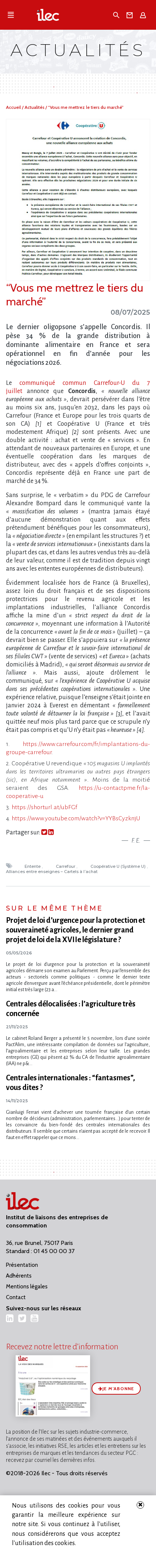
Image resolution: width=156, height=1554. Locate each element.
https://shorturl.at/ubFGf (44, 807)
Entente (33, 866)
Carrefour (66, 866)
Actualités (35, 107)
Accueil (14, 107)
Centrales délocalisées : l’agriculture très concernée (71, 1009)
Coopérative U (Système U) (118, 866)
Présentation (22, 1265)
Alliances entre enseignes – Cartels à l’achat (52, 871)
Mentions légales (27, 1286)
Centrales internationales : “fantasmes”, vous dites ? (70, 1082)
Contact (16, 1297)
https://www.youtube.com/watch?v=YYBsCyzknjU (76, 818)
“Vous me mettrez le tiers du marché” (86, 107)
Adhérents (19, 1275)
